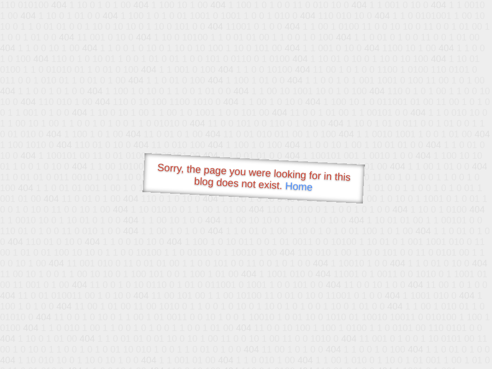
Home (299, 186)
